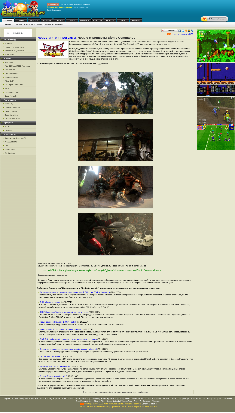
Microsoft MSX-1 (11, 142)
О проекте (18, 24)
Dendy (21, 20)
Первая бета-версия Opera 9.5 (54, 376)
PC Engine (110, 20)
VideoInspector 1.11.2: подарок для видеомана (61, 329)
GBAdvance (46, 20)
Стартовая (8, 24)
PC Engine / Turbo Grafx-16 (15, 85)
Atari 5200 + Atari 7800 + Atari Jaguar (39, 398)
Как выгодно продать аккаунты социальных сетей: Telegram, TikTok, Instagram (75, 292)
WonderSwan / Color (12, 119)
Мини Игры (84, 20)
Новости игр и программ (33, 24)
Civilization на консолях (50, 302)
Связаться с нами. (149, 404)
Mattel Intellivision (11, 77)
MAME (72, 20)
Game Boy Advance (12, 107)
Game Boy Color (11, 111)
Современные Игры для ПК (15, 138)
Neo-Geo (8, 130)
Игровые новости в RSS (182, 34)
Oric (6, 146)
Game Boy (34, 20)
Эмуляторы (8, 398)
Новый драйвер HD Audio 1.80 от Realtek (58, 322)
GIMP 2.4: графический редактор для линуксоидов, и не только (68, 339)
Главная (8, 20)
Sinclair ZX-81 (10, 149)
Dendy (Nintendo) (11, 73)
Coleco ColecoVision (64, 398)
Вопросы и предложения (54, 24)
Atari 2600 (9, 62)
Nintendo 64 (97, 20)
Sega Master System (12, 92)
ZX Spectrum (10, 153)
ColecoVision (10, 70)
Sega (123, 20)
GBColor (59, 20)
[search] (17, 33)
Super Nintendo (10, 96)
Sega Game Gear (11, 115)
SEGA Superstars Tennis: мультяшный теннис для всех (64, 312)
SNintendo (136, 20)
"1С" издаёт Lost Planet (50, 356)
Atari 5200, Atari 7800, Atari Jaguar (18, 66)
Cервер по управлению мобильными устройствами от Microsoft (68, 349)
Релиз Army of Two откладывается (55, 366)
